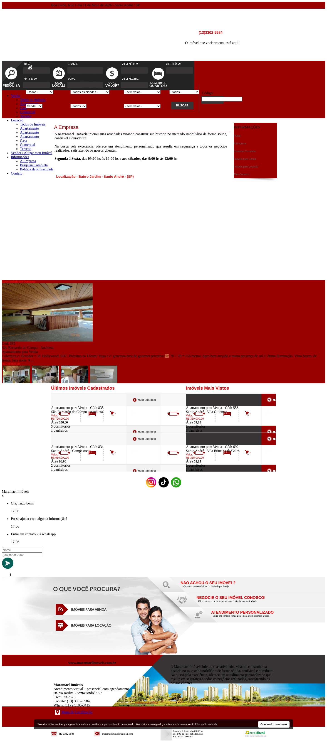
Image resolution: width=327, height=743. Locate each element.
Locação (17, 120)
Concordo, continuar (273, 724)
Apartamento (29, 128)
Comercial (27, 112)
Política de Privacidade (37, 169)
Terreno (25, 116)
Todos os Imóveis (33, 100)
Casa (23, 108)
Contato (16, 173)
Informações (20, 157)
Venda (15, 96)
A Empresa (28, 161)
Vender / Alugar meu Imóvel (31, 153)
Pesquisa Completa (34, 165)
